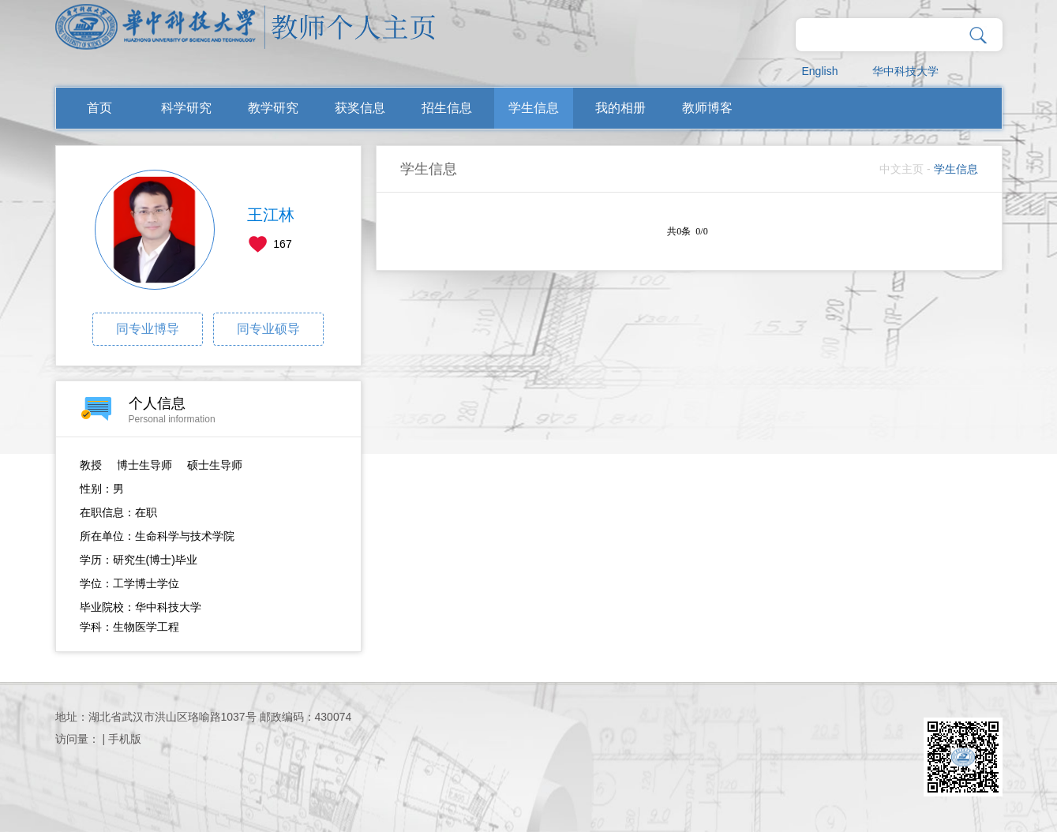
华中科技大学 (905, 71)
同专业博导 (147, 328)
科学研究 (186, 107)
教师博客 (707, 107)
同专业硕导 (268, 328)
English (820, 71)
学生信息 (533, 107)
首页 (99, 107)
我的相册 (620, 107)
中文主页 (901, 169)
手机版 (124, 739)
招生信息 (447, 107)
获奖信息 (360, 107)
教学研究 (273, 107)
